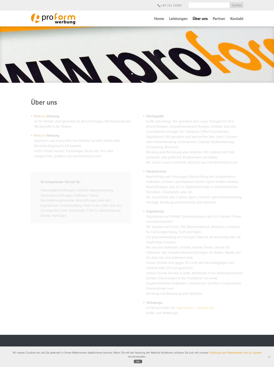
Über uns (200, 19)
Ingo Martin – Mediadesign (195, 308)
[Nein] (269, 357)
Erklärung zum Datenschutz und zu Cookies (235, 352)
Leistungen (178, 19)
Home (159, 19)
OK (138, 361)
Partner (219, 19)
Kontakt (236, 19)
